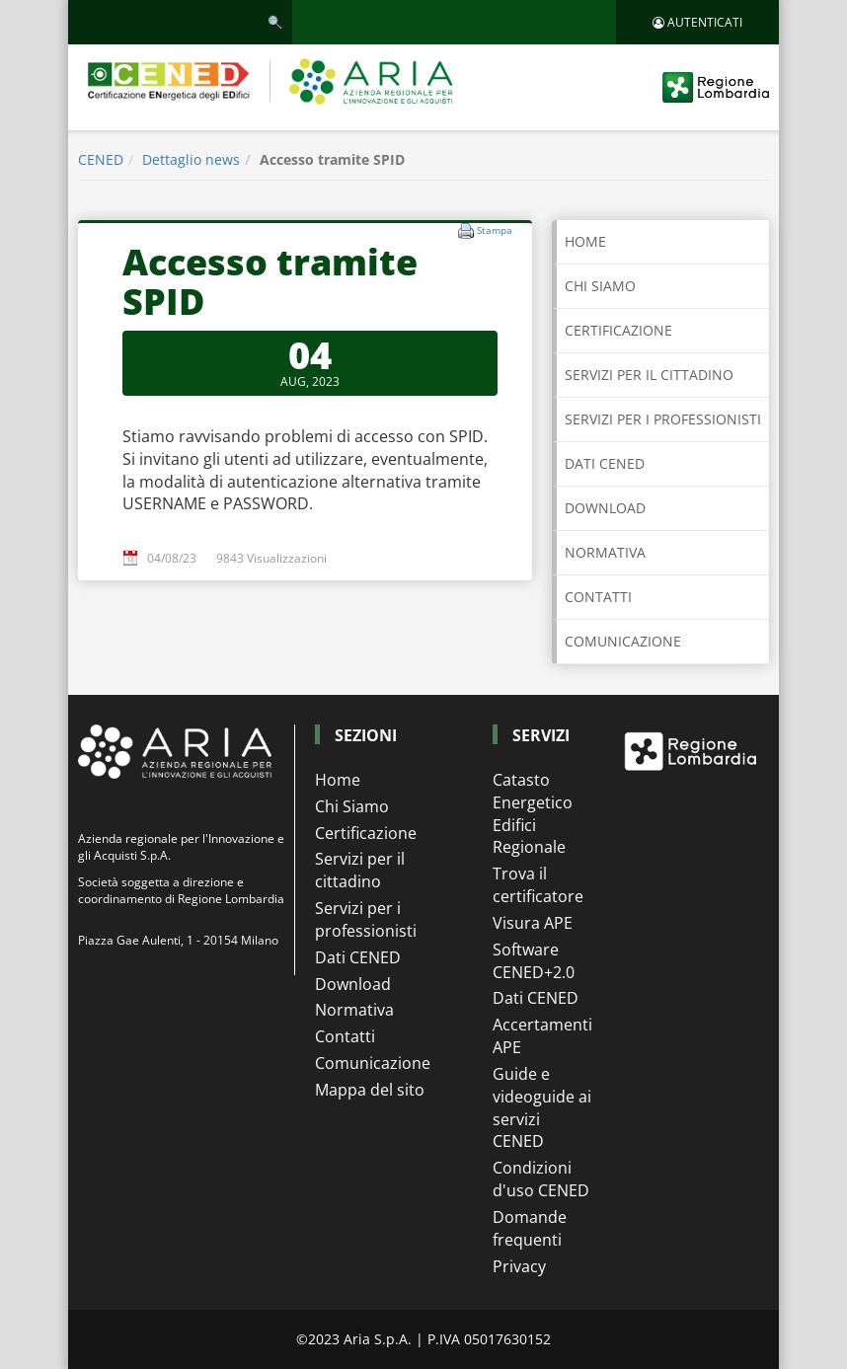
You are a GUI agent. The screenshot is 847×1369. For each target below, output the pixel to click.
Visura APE (533, 923)
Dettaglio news (191, 159)
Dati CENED (358, 957)
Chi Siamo (352, 806)
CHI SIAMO (600, 285)
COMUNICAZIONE (623, 641)
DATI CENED (605, 463)
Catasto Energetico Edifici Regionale (533, 814)
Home (585, 241)
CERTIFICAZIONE (618, 330)
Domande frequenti (530, 1228)
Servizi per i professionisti (366, 919)
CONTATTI (598, 596)
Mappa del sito (369, 1090)
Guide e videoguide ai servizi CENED (542, 1108)
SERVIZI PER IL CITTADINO (649, 374)
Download (353, 984)
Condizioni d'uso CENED (541, 1179)
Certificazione (366, 833)
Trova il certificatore (538, 885)
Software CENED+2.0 (534, 961)
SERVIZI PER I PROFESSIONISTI (663, 419)
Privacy (519, 1266)
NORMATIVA (605, 552)
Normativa (354, 1010)
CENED (100, 159)
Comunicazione (372, 1063)
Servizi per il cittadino (360, 870)
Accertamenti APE (542, 1036)
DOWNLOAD (605, 507)
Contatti (345, 1036)
